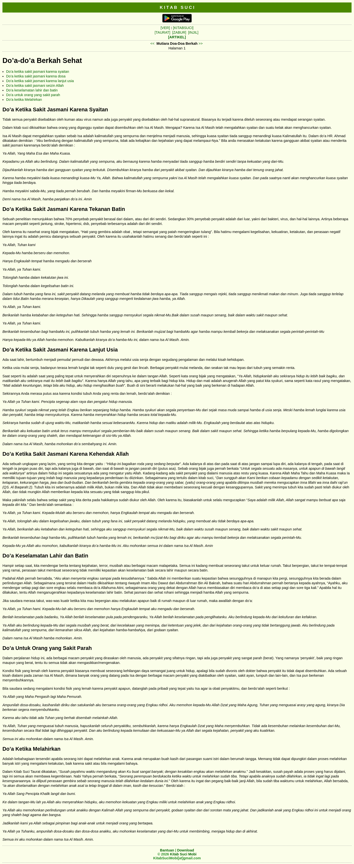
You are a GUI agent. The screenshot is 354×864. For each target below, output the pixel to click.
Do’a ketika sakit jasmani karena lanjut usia (40, 81)
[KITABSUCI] (183, 28)
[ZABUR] (179, 32)
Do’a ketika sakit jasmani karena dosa (36, 76)
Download (185, 850)
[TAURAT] (162, 32)
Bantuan (167, 850)
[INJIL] (193, 32)
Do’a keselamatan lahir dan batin (32, 90)
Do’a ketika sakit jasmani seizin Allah (35, 86)
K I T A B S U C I (177, 7)
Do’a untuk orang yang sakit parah (33, 95)
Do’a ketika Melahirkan (24, 100)
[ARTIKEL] (177, 37)
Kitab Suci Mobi (183, 854)
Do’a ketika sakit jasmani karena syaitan (37, 71)
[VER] (165, 28)
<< (152, 43)
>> (201, 43)
